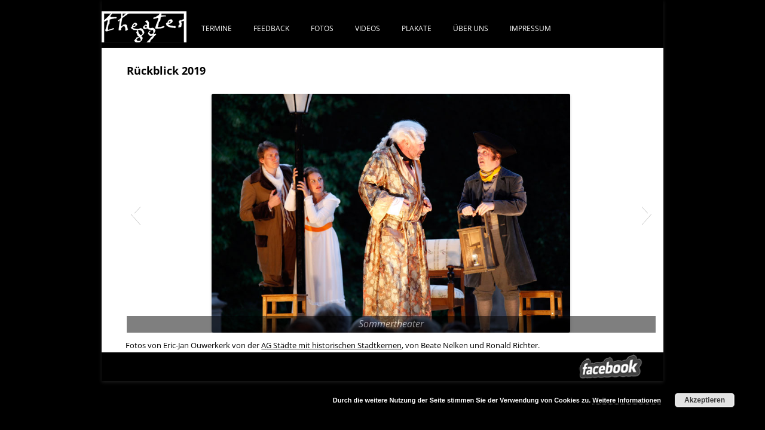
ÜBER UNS (470, 28)
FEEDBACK (271, 28)
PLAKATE (417, 28)
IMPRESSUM (530, 28)
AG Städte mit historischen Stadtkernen (331, 345)
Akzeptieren (704, 400)
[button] (135, 213)
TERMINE (216, 28)
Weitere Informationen (626, 400)
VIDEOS (367, 28)
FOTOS (322, 28)
